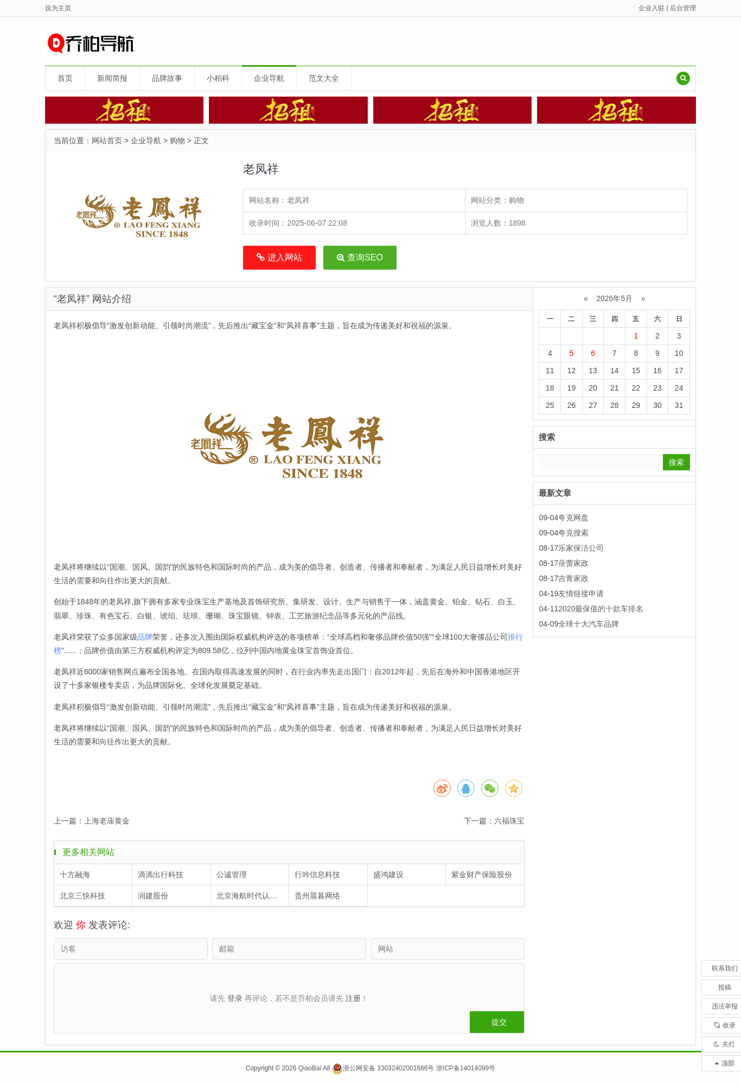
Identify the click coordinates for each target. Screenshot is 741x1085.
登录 (234, 998)
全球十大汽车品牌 (588, 624)
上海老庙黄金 (107, 820)
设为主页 (58, 8)
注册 (353, 998)
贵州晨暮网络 (317, 895)
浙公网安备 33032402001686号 (383, 1068)
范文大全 (324, 78)
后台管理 (683, 8)
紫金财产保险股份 (481, 874)
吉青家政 (573, 578)
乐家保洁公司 (581, 548)
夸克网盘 (573, 517)
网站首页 (107, 140)
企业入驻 (651, 8)
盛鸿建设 (388, 874)
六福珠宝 (509, 820)
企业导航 (269, 78)
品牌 (144, 637)
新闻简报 (112, 78)
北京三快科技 (82, 895)
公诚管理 (231, 874)
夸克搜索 (573, 532)
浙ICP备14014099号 (465, 1068)
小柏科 (218, 78)
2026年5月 (614, 298)
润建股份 (153, 895)
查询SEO (360, 257)
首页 (65, 78)
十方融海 (75, 874)
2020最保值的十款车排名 (600, 608)
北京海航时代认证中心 (252, 895)
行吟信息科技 (317, 874)
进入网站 (279, 257)
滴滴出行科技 (160, 874)
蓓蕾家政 (573, 563)
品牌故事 (167, 78)
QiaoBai (310, 1068)
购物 (177, 140)
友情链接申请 (581, 593)
